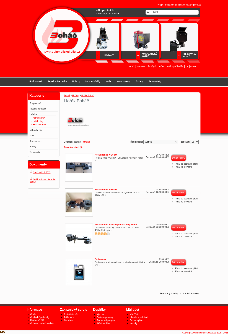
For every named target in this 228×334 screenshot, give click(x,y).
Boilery (140, 81)
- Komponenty (38, 118)
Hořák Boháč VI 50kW (106, 189)
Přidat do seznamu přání (186, 164)
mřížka (86, 142)
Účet (161, 66)
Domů (131, 66)
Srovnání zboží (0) (73, 147)
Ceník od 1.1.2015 (41, 172)
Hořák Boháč (87, 95)
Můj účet (134, 314)
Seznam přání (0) (146, 66)
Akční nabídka (103, 323)
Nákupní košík (175, 66)
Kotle (108, 81)
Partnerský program (106, 320)
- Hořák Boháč (38, 124)
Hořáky (76, 81)
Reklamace (68, 317)
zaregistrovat (194, 5)
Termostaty (155, 81)
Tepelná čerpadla (57, 81)
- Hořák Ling (37, 121)
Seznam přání (136, 320)
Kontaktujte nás (70, 314)
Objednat (191, 66)
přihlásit (178, 5)
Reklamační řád (37, 320)
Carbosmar (100, 259)
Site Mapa (68, 320)
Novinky (134, 323)
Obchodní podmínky (39, 317)
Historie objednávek (139, 317)
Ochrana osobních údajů (42, 323)
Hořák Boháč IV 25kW (106, 155)
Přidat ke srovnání (183, 167)
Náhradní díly (92, 81)
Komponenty (123, 81)
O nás (33, 314)
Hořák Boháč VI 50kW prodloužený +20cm (116, 224)
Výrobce (100, 314)
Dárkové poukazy (105, 317)
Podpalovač (35, 81)
